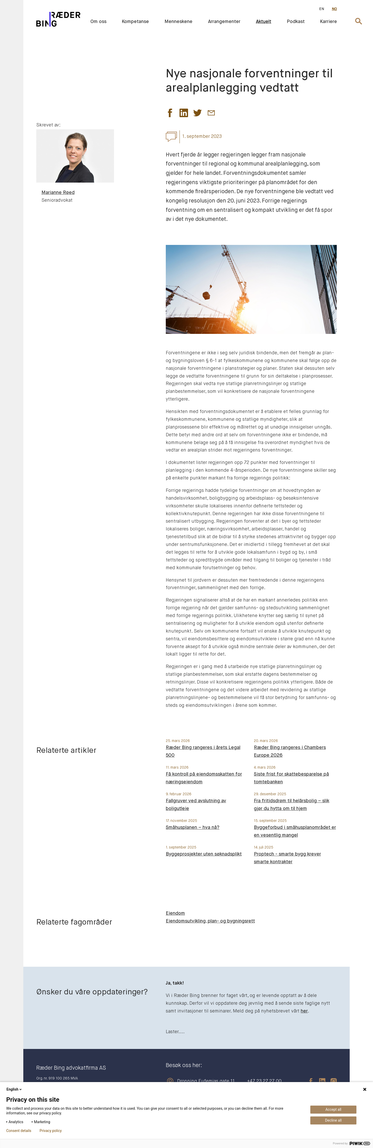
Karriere (328, 22)
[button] (170, 114)
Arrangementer (224, 22)
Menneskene (178, 22)
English (14, 1089)
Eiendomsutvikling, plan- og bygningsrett (210, 921)
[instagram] (331, 1081)
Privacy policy (51, 1131)
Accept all (333, 1109)
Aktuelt (263, 22)
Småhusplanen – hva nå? (192, 827)
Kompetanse (135, 22)
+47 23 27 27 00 (264, 1081)
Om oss (98, 22)
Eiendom (175, 913)
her (304, 1011)
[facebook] (308, 1081)
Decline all (333, 1120)
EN (321, 9)
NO (334, 9)
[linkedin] (319, 1081)
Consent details (18, 1131)
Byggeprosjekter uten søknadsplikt (204, 854)
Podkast (296, 22)
